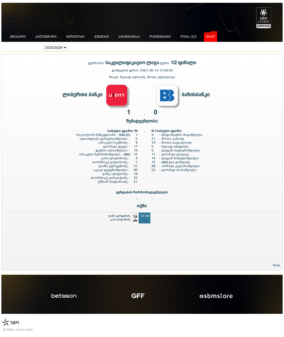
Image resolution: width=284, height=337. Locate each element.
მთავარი (18, 36)
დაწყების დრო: (125, 70)
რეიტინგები (160, 36)
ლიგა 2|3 (188, 36)
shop (210, 36)
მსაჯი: (114, 77)
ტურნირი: (97, 63)
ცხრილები (75, 36)
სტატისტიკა (129, 36)
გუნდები (101, 36)
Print (276, 265)
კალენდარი (46, 36)
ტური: (165, 63)
